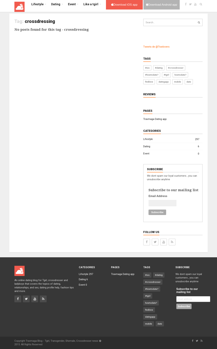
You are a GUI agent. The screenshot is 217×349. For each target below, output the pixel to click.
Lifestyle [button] (37, 4)
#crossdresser (175, 68)
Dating (171, 146)
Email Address (158, 196)
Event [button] (72, 4)
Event (171, 154)
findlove (149, 81)
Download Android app (161, 4)
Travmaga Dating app (155, 119)
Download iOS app (124, 4)
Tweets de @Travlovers (156, 46)
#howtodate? (151, 75)
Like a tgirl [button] (90, 4)
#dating (159, 68)
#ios (147, 68)
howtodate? (180, 75)
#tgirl (166, 75)
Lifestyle (171, 139)
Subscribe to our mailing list (187, 290)
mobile (177, 81)
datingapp (164, 81)
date (188, 81)
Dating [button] (55, 4)
